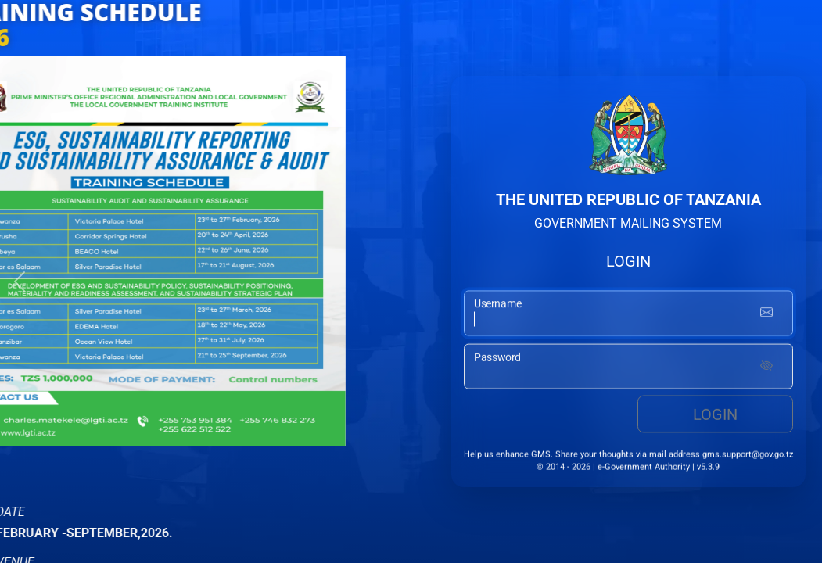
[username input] (628, 314)
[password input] (628, 367)
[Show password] (766, 367)
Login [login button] (715, 415)
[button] (19, 281)
